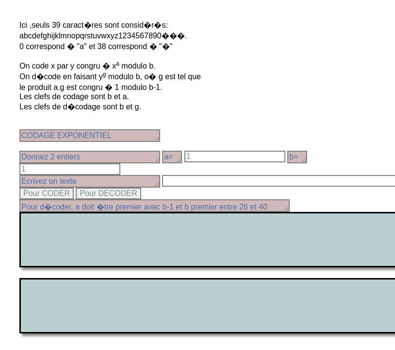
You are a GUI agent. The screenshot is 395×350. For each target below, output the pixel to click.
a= (172, 157)
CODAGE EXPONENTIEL (89, 135)
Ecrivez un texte (89, 181)
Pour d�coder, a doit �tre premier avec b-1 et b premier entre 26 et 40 (154, 205)
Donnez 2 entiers (89, 157)
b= (297, 157)
